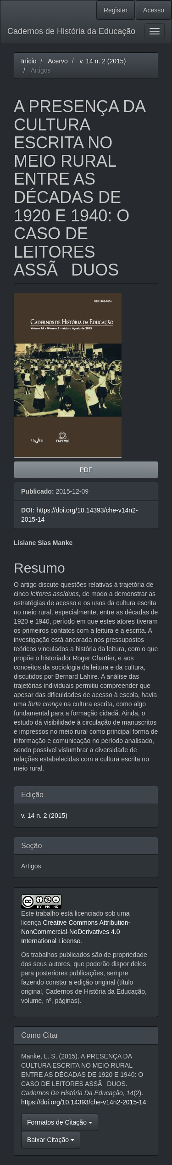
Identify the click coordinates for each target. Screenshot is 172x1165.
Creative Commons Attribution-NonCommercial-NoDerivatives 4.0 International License (75, 932)
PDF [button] (86, 469)
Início (28, 61)
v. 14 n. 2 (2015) (102, 61)
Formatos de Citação (59, 1122)
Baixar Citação (50, 1139)
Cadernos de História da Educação (71, 31)
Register (116, 10)
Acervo (58, 61)
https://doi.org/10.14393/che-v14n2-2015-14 (83, 1102)
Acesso (153, 10)
